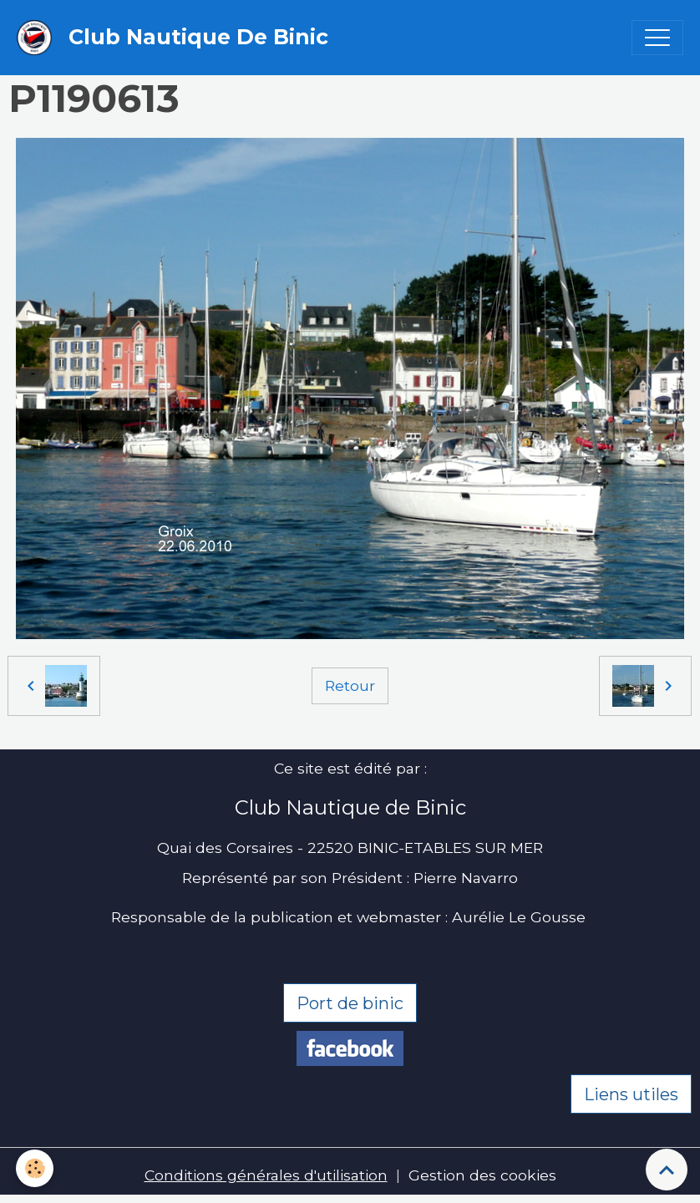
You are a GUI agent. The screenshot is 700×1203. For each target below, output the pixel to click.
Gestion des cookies (482, 1175)
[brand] (177, 37)
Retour (350, 685)
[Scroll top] (666, 1169)
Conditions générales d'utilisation (266, 1175)
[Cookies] (35, 1168)
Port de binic (350, 1003)
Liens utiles (631, 1094)
